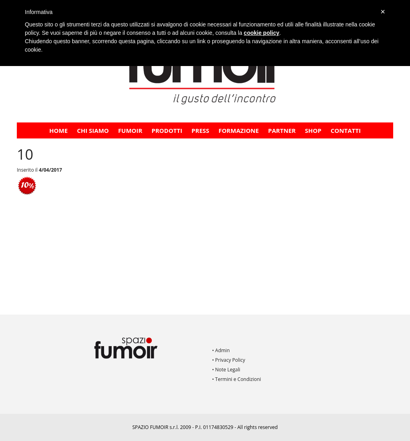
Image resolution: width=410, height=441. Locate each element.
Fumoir (130, 130)
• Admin (221, 350)
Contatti (346, 130)
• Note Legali (226, 369)
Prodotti (167, 130)
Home (58, 130)
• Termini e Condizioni (236, 379)
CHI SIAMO (93, 130)
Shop (313, 130)
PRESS (200, 130)
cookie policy (261, 33)
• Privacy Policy (228, 360)
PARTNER (282, 130)
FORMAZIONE (239, 130)
